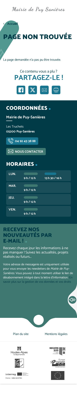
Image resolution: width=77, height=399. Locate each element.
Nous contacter (29, 152)
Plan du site (21, 334)
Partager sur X (32, 90)
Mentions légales (56, 334)
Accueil (12, 24)
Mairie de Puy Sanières (38, 9)
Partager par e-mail (44, 90)
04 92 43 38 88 (25, 141)
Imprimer (56, 90)
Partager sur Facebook (21, 90)
